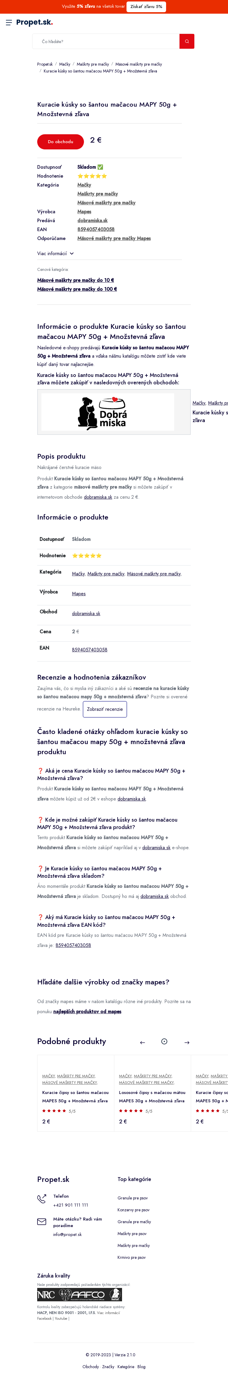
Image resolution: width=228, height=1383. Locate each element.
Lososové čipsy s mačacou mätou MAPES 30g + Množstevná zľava (152, 1096)
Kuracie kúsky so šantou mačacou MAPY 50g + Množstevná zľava (100, 71)
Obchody (90, 1367)
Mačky (64, 64)
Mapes (79, 593)
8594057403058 (89, 649)
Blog (142, 1367)
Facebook (44, 1318)
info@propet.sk (67, 1234)
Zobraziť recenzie (105, 709)
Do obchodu (60, 141)
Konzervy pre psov (133, 1210)
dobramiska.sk (98, 497)
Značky (108, 1367)
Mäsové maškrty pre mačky (138, 64)
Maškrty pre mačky (93, 64)
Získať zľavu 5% (146, 6)
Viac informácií (55, 253)
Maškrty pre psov (132, 1234)
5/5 (72, 1111)
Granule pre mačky (134, 1222)
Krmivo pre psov (132, 1257)
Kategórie (126, 1367)
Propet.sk (34, 22)
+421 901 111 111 (70, 1205)
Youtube (61, 1318)
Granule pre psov (133, 1198)
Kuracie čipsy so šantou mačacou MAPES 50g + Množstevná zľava (75, 1096)
